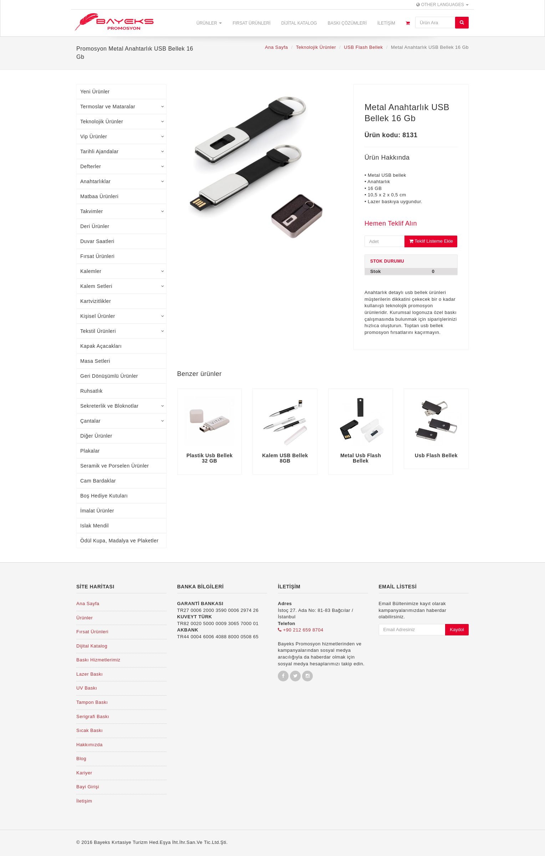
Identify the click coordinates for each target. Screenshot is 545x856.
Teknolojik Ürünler (316, 47)
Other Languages (442, 4)
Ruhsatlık (91, 391)
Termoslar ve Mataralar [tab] (122, 106)
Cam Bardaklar (98, 481)
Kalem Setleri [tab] (122, 286)
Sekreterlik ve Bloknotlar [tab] (122, 406)
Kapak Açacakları (101, 346)
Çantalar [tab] (122, 421)
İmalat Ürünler (97, 511)
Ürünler (209, 23)
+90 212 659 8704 (301, 630)
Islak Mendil (94, 525)
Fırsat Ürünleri (251, 23)
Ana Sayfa (276, 47)
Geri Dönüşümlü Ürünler (109, 376)
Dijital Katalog (299, 23)
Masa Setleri (95, 361)
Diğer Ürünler (96, 436)
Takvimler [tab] (122, 211)
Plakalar (90, 451)
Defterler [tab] (122, 166)
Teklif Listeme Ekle (431, 241)
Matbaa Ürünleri (99, 196)
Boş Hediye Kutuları (104, 496)
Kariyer (84, 772)
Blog (81, 758)
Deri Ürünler (94, 226)
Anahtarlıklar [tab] (122, 181)
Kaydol (457, 629)
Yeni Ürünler (95, 91)
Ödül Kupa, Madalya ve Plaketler (119, 540)
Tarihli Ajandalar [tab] (122, 151)
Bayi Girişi (87, 786)
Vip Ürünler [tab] (122, 136)
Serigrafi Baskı (92, 716)
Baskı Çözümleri (347, 23)
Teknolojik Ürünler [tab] (122, 121)
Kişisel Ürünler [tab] (122, 316)
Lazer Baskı (89, 674)
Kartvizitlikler (95, 301)
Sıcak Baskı (89, 730)
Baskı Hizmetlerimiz (98, 659)
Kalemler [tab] (122, 271)
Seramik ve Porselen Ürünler (114, 466)
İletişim (386, 23)
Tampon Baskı (92, 702)
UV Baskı (86, 688)
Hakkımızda (89, 744)
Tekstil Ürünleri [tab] (122, 331)
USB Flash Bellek (363, 47)
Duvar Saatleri (97, 241)
